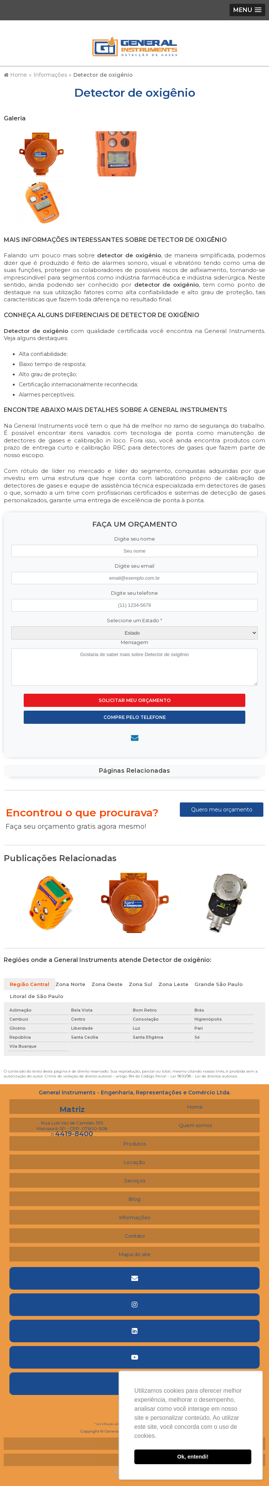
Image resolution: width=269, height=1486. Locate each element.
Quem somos (195, 1125)
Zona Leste (173, 984)
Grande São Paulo (219, 984)
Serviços (134, 1181)
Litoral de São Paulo (36, 996)
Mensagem (134, 642)
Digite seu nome (134, 539)
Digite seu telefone (134, 593)
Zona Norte (70, 984)
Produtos (134, 1144)
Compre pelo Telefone (134, 717)
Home (195, 1107)
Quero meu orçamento (221, 809)
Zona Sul (140, 984)
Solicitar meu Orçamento (135, 700)
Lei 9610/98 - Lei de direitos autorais (203, 1076)
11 (72, 1134)
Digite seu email (134, 566)
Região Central (29, 984)
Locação (134, 1162)
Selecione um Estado (134, 620)
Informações (134, 1217)
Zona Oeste (107, 984)
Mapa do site (134, 1254)
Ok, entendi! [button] (192, 1457)
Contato (135, 1236)
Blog (134, 1199)
